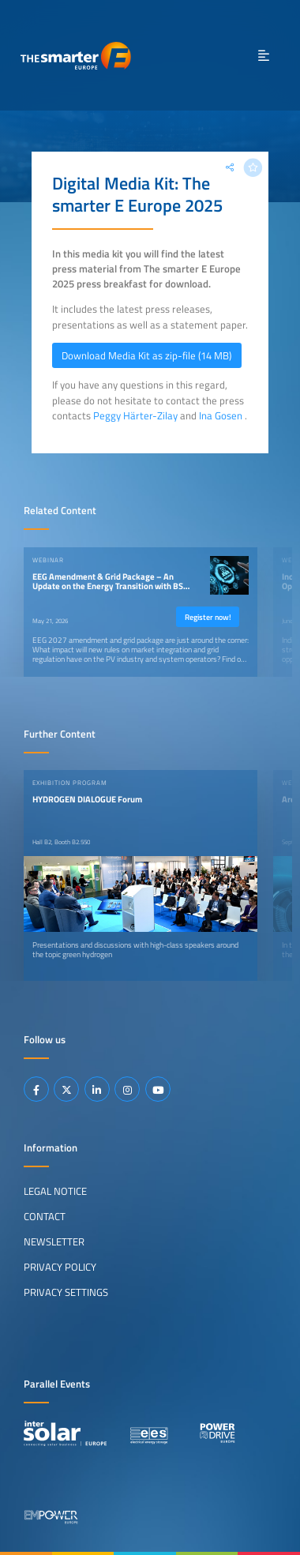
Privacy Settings (66, 1292)
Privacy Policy (60, 1267)
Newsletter (54, 1241)
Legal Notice (55, 1191)
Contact (45, 1216)
